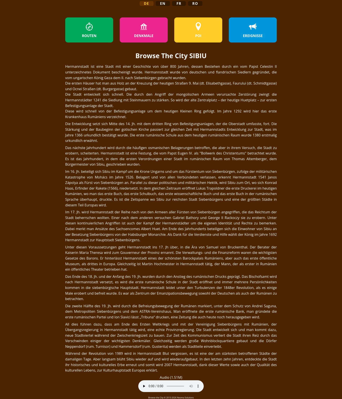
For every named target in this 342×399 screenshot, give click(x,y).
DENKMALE (144, 30)
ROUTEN (89, 30)
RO (195, 3)
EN (163, 3)
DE (146, 3)
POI (198, 30)
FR (178, 3)
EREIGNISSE (253, 30)
